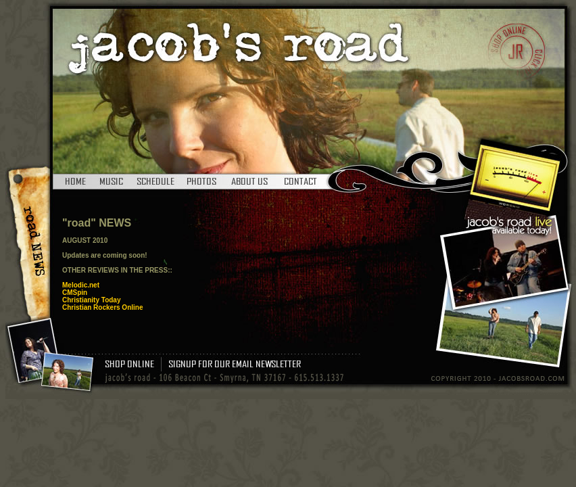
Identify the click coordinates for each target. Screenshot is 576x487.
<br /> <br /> (228, 276)
